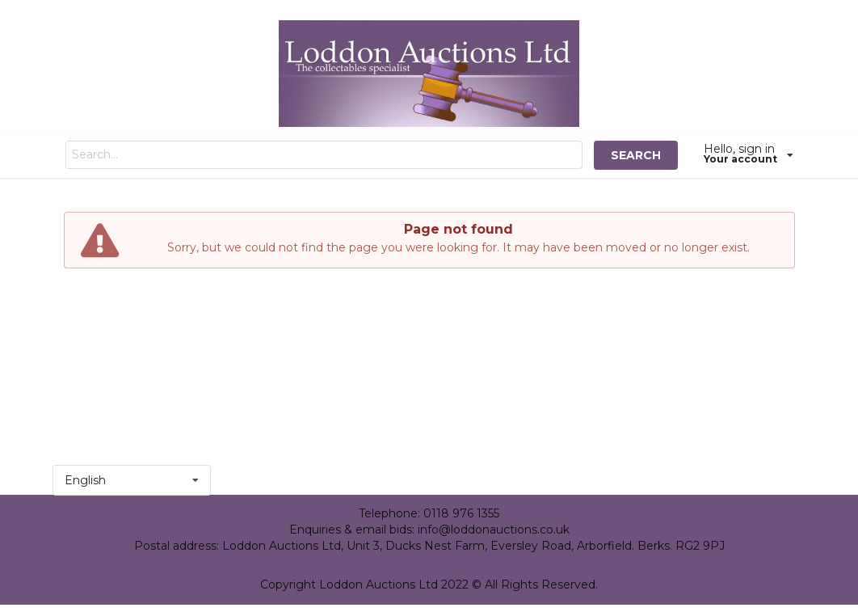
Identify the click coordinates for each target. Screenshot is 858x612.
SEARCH (636, 155)
